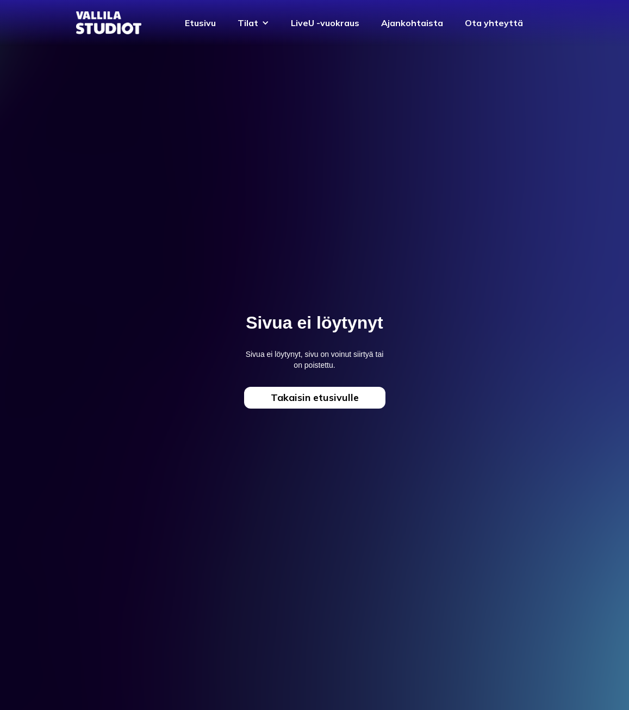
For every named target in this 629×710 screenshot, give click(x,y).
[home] (108, 22)
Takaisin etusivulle (315, 397)
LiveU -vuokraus (325, 22)
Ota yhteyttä (494, 22)
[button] (253, 23)
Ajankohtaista (412, 22)
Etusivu (200, 22)
